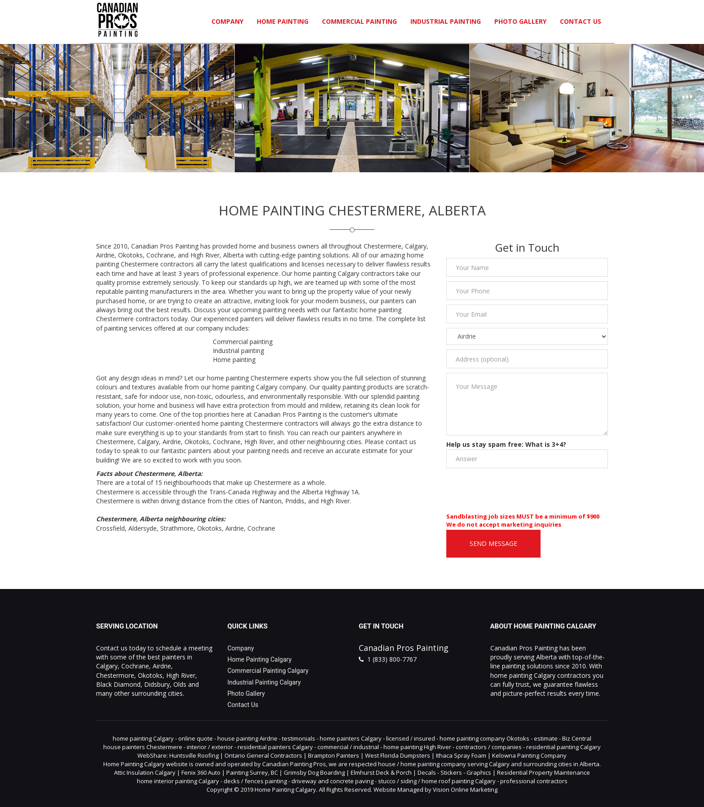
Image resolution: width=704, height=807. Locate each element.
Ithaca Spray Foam (461, 755)
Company (227, 21)
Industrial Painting (445, 21)
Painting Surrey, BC (252, 772)
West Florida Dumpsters (397, 755)
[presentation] (514, 490)
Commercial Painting (359, 21)
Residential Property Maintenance (543, 772)
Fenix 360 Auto (200, 772)
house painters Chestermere (142, 747)
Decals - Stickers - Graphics (454, 772)
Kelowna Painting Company (529, 755)
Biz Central (576, 738)
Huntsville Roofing (194, 755)
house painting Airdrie (247, 738)
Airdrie (234, 528)
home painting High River (417, 747)
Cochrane (261, 528)
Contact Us (580, 21)
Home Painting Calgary (260, 659)
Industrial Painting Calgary (264, 682)
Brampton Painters (333, 755)
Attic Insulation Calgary (145, 772)
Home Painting (282, 21)
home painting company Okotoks (484, 738)
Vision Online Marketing (465, 789)
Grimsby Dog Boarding (314, 772)
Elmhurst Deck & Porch (381, 772)
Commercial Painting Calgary (268, 670)
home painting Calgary (143, 738)
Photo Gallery (520, 21)
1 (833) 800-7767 (392, 659)
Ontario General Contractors (263, 755)
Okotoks (209, 528)
